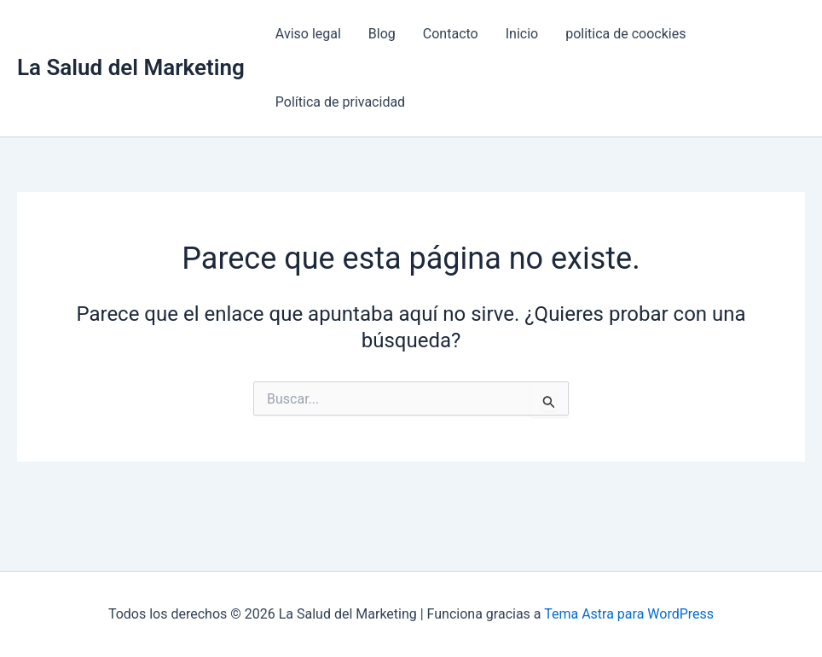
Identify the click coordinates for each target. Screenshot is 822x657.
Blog (382, 34)
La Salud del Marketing (131, 67)
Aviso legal (308, 34)
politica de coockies (625, 34)
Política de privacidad (340, 102)
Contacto (450, 34)
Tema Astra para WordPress (629, 614)
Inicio (522, 34)
